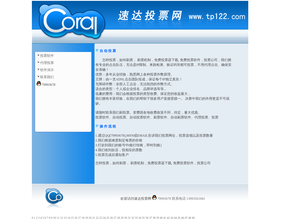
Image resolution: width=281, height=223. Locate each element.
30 (125, 217)
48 (189, 217)
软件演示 (47, 70)
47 (186, 217)
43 (172, 217)
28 (118, 217)
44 (175, 217)
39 (157, 217)
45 (179, 217)
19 (86, 217)
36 (146, 217)
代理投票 (47, 63)
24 (104, 217)
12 (61, 217)
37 (150, 217)
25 (107, 217)
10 (54, 217)
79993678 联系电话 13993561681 (181, 199)
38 (154, 217)
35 (143, 217)
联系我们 (47, 77)
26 (111, 217)
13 (65, 217)
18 (82, 217)
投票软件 (47, 56)
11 (58, 217)
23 (100, 217)
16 (75, 217)
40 (161, 217)
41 (164, 217)
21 (93, 217)
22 (97, 217)
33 (136, 217)
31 (129, 217)
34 (139, 217)
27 (115, 217)
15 (72, 217)
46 (182, 217)
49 (193, 217)
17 (79, 217)
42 (168, 217)
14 (68, 217)
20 (90, 217)
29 (122, 217)
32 (132, 217)
